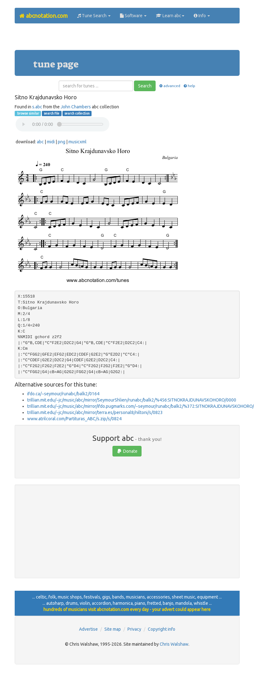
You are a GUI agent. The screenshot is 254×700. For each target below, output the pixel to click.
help (189, 86)
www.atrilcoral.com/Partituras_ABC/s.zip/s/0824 (74, 418)
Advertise (88, 629)
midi (51, 141)
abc (40, 141)
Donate (127, 451)
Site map (112, 629)
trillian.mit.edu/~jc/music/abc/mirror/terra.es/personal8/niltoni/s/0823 (95, 412)
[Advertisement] (127, 39)
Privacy (134, 629)
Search (145, 85)
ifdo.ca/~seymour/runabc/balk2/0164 (63, 393)
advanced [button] (169, 86)
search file (51, 113)
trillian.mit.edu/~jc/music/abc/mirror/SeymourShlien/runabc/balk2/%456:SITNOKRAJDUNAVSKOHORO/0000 (131, 399)
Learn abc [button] (170, 15)
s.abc (37, 106)
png (61, 141)
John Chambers (76, 106)
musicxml (77, 141)
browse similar (28, 113)
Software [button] (133, 15)
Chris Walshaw (174, 644)
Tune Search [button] (94, 15)
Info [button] (202, 15)
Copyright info (161, 629)
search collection (77, 113)
